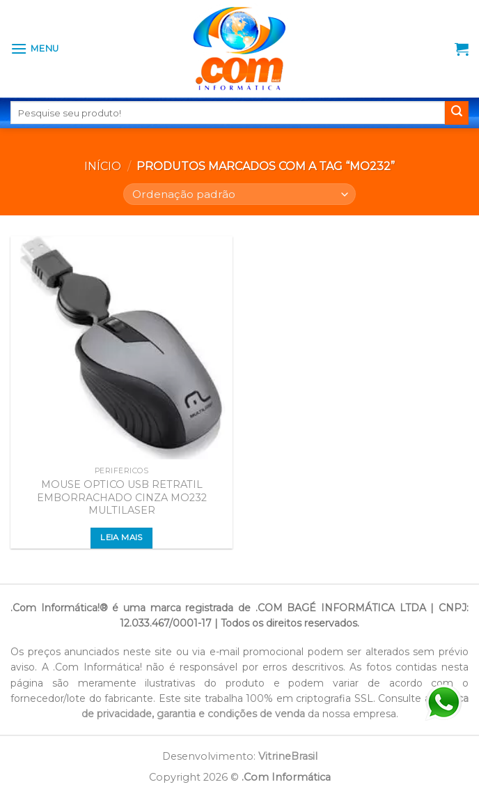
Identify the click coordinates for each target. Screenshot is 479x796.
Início (102, 166)
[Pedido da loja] (239, 194)
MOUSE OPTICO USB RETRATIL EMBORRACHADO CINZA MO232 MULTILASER (122, 497)
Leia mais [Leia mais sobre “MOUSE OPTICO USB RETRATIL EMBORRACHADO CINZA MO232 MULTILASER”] (121, 537)
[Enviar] (457, 113)
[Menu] (34, 48)
